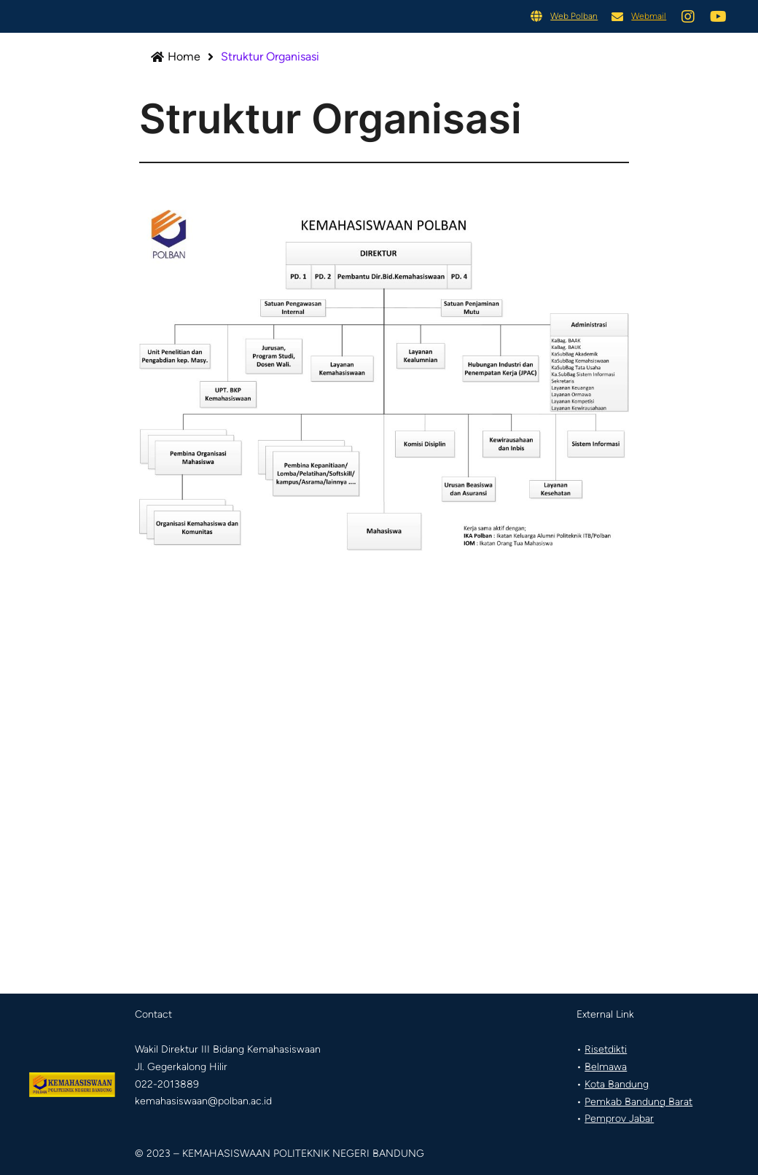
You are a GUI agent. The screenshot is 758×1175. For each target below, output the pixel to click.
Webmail (648, 16)
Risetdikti (606, 1049)
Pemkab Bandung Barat (638, 1102)
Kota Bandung (617, 1084)
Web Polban (574, 16)
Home (186, 57)
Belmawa (606, 1067)
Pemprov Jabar (619, 1118)
